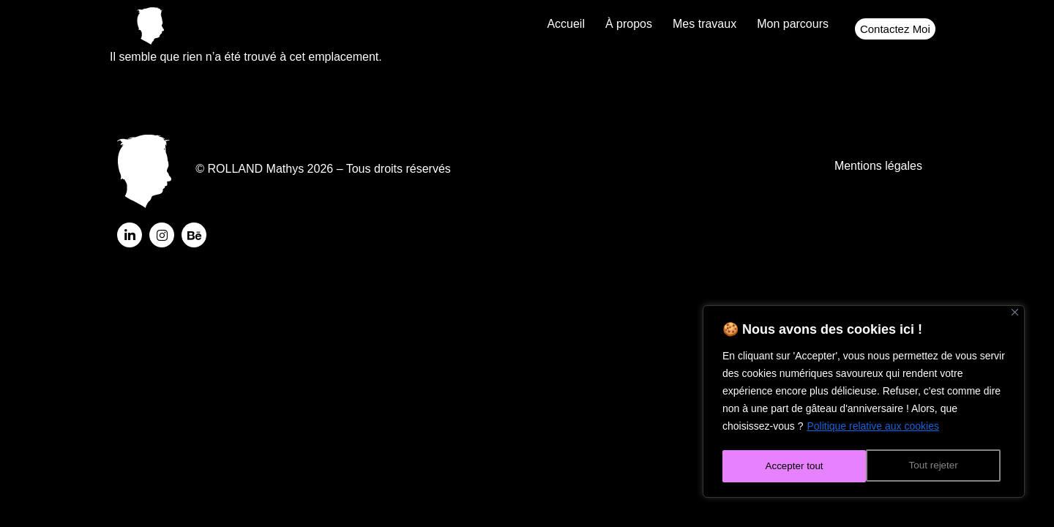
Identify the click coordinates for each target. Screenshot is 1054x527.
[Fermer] (1015, 316)
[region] (864, 403)
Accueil (566, 24)
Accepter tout (933, 466)
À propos (628, 24)
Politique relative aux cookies (873, 430)
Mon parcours (793, 24)
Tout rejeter (789, 466)
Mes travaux (704, 24)
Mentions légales (878, 169)
